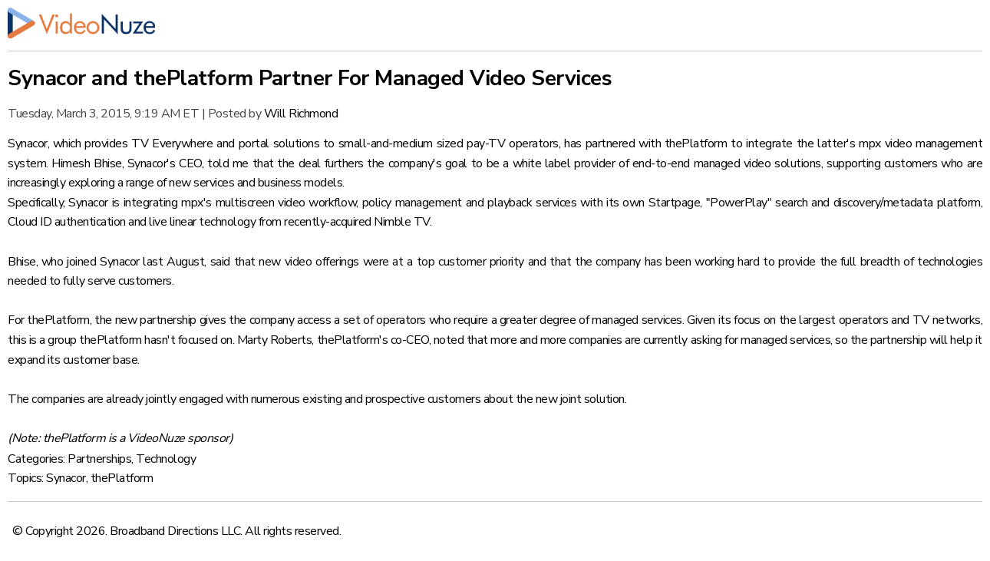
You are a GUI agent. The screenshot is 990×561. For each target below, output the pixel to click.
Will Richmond (301, 113)
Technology (166, 458)
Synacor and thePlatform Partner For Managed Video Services (310, 78)
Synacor (66, 478)
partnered (610, 143)
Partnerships (99, 458)
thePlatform (122, 478)
